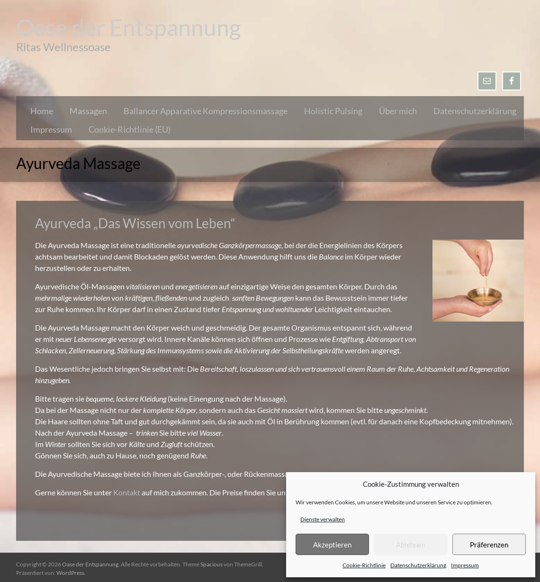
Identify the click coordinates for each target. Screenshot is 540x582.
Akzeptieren (332, 544)
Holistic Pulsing (333, 111)
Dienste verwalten (322, 519)
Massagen (88, 111)
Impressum (465, 565)
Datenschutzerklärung (418, 565)
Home (41, 111)
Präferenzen (489, 544)
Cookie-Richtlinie (364, 565)
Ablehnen (410, 544)
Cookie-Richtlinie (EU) (130, 129)
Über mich (398, 111)
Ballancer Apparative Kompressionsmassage (206, 111)
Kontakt (127, 492)
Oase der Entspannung (128, 27)
